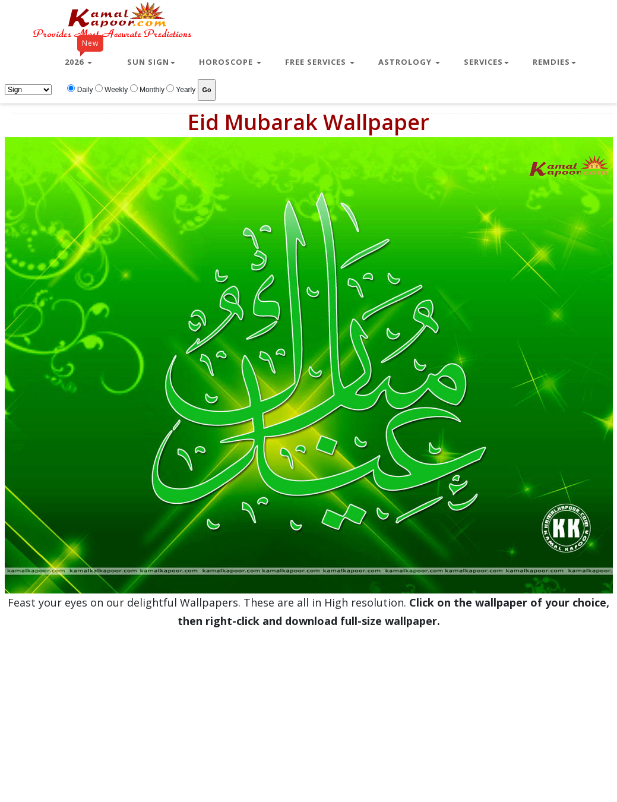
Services (486, 61)
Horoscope (230, 61)
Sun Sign (151, 61)
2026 (84, 57)
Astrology (409, 61)
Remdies (554, 61)
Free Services (320, 61)
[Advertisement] (304, 713)
